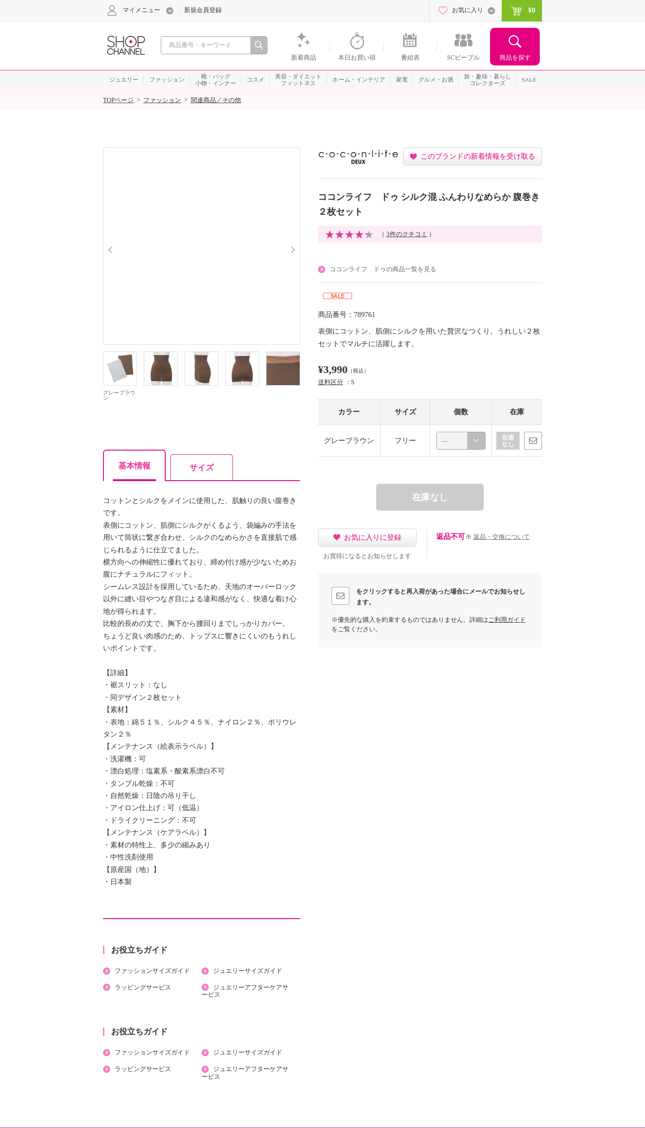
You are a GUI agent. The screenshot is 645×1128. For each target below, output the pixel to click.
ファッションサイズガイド (152, 970)
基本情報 (134, 465)
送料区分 (330, 382)
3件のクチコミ (407, 234)
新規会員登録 (203, 10)
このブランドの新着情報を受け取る (478, 156)
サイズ (201, 467)
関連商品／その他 (216, 100)
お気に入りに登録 (372, 537)
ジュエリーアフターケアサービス (245, 991)
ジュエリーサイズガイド (247, 970)
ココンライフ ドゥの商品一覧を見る (383, 269)
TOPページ (118, 100)
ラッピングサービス (143, 987)
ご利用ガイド (507, 619)
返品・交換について (501, 537)
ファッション (162, 100)
